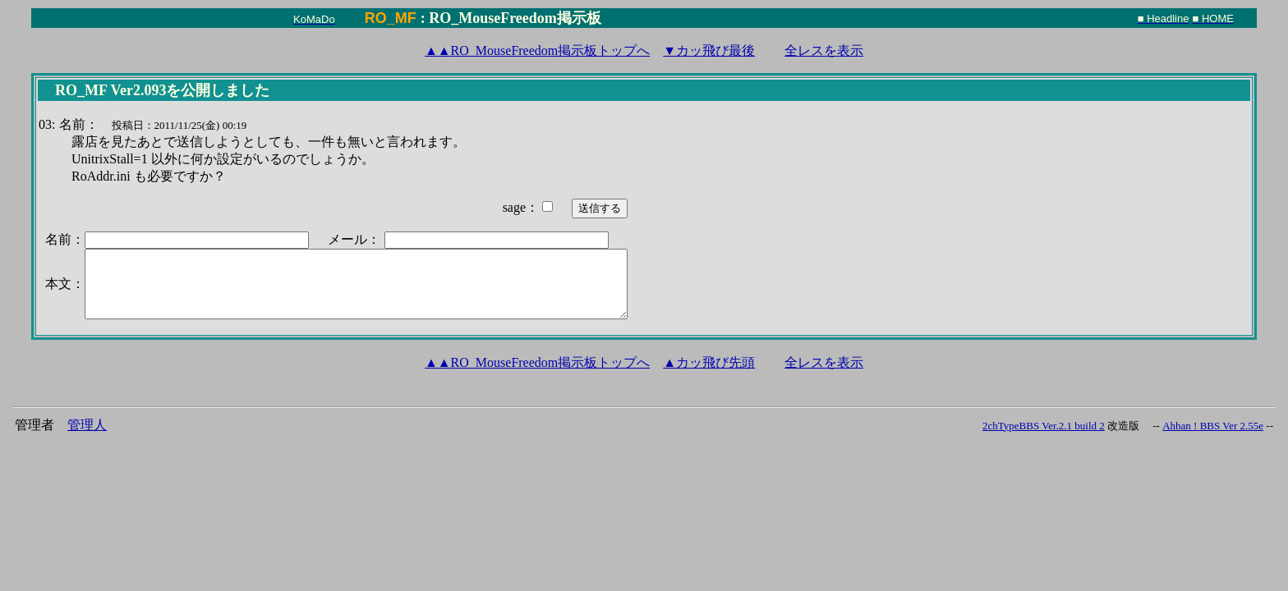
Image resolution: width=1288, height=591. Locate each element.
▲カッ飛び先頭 (709, 362)
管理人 (87, 425)
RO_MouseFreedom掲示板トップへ (537, 50)
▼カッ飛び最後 (709, 50)
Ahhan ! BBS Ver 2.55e (1212, 425)
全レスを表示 (823, 50)
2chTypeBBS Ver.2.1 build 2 (1043, 425)
